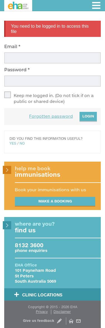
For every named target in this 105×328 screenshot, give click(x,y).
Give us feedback (38, 320)
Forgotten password (51, 116)
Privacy (42, 312)
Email (11, 46)
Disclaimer (62, 312)
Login (88, 116)
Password (16, 69)
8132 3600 (29, 245)
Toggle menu (96, 5)
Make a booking (55, 201)
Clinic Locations (42, 294)
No (22, 143)
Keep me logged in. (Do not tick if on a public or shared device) (54, 98)
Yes (13, 143)
